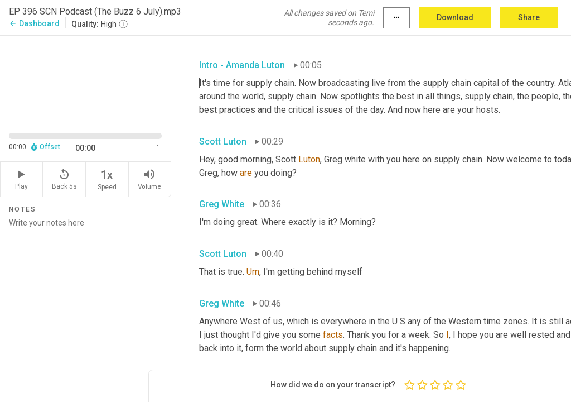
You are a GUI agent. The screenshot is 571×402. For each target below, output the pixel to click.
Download (455, 17)
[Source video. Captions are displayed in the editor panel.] (85, 79)
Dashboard (34, 23)
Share (529, 17)
